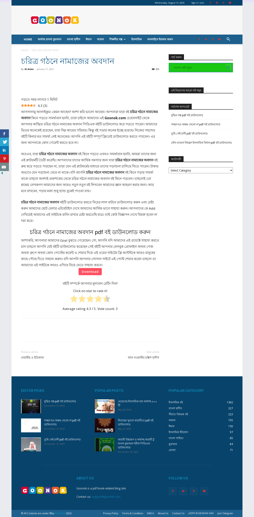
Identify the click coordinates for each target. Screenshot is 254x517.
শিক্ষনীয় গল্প (117, 39)
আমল (100, 39)
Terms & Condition (132, 513)
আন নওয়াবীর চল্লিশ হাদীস (143, 357)
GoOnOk (60, 513)
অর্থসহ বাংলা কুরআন (49, 39)
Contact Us (178, 513)
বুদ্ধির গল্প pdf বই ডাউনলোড (187, 115)
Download (90, 271)
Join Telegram (225, 513)
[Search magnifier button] (228, 67)
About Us (163, 513)
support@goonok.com (106, 497)
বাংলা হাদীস (73, 39)
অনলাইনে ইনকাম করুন (160, 39)
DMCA (150, 513)
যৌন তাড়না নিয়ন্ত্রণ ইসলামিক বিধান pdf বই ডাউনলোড (201, 142)
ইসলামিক (136, 39)
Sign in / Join (197, 2)
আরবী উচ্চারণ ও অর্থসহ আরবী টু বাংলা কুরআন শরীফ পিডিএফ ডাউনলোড (136, 443)
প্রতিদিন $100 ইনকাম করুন (201, 513)
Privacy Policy (110, 513)
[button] (228, 40)
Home (28, 39)
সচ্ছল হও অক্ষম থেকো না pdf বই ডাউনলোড (195, 124)
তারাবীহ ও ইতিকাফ (32, 357)
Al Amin (29, 69)
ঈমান (88, 39)
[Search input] (199, 67)
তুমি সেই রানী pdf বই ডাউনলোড (189, 133)
